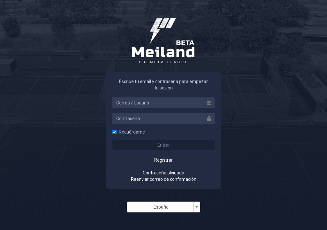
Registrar (163, 160)
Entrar (163, 145)
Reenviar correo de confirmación (163, 179)
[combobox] (163, 207)
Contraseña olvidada (163, 172)
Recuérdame (128, 131)
